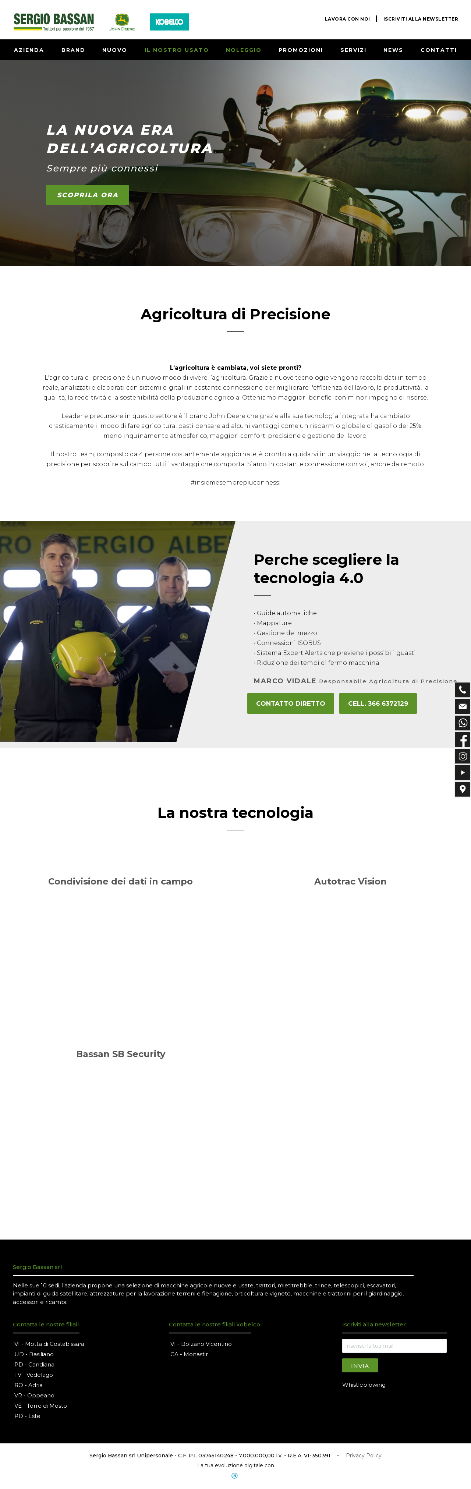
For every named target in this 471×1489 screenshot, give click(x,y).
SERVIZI (353, 50)
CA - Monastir (189, 1354)
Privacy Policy (364, 1456)
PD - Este (27, 1416)
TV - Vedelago (33, 1375)
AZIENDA (29, 50)
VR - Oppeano (34, 1396)
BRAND (73, 50)
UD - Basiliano (34, 1354)
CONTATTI (439, 50)
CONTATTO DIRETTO (290, 703)
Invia (360, 1366)
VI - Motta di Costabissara (49, 1344)
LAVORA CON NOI (347, 19)
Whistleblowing (364, 1385)
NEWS (393, 50)
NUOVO (114, 50)
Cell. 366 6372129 (377, 703)
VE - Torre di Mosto (40, 1406)
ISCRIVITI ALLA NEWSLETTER (420, 19)
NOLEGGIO (244, 50)
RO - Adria (28, 1385)
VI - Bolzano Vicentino (201, 1344)
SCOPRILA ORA (88, 195)
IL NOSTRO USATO (177, 50)
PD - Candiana (34, 1365)
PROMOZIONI (301, 50)
